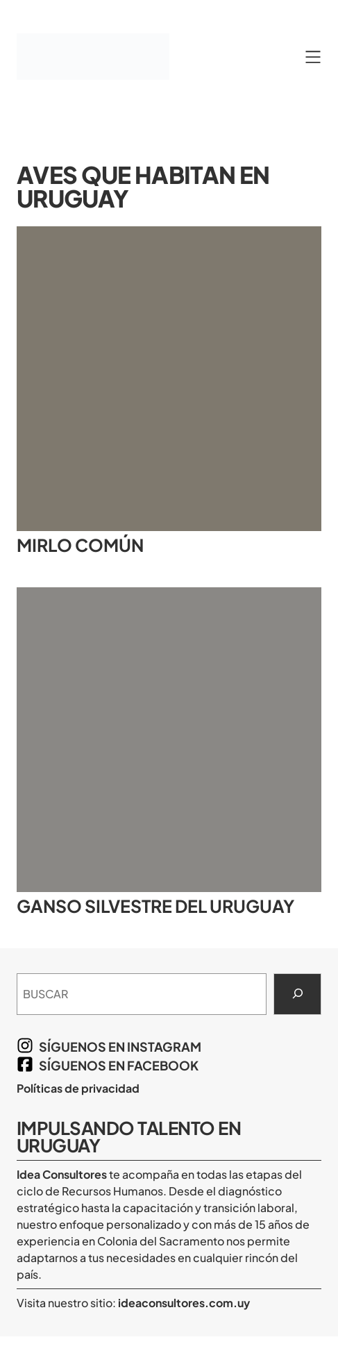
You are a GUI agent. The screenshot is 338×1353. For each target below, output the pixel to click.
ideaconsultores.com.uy (183, 1302)
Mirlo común (80, 545)
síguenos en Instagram (120, 1046)
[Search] (297, 994)
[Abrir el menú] (313, 57)
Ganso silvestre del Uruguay (155, 906)
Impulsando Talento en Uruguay (129, 1136)
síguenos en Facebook (118, 1065)
